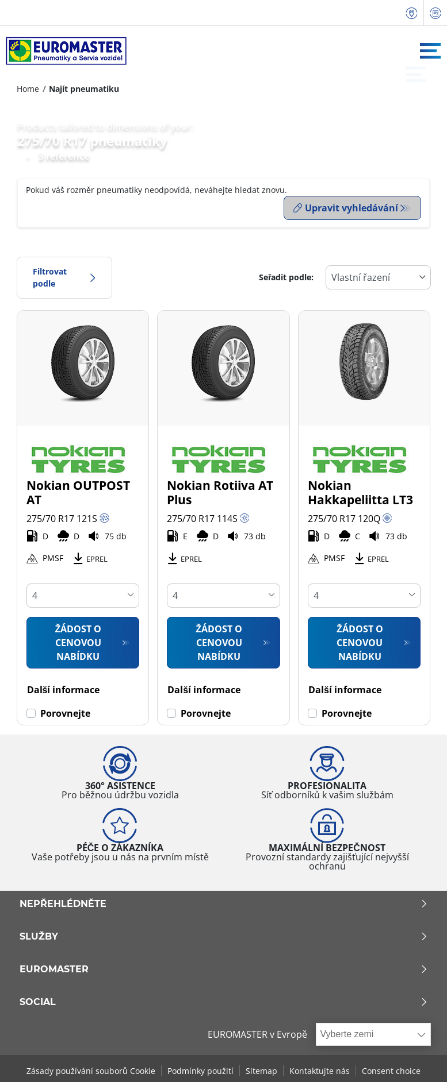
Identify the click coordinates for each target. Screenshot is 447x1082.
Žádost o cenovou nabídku (78, 640)
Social (224, 999)
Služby (224, 934)
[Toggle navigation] (430, 51)
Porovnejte (65, 711)
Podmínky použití (200, 1069)
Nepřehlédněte (224, 901)
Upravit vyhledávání (345, 208)
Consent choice (391, 1069)
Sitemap (261, 1069)
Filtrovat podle (64, 275)
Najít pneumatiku (84, 88)
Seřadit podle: (286, 275)
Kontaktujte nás (319, 1069)
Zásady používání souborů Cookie (90, 1069)
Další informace (63, 687)
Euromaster (224, 967)
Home (28, 88)
